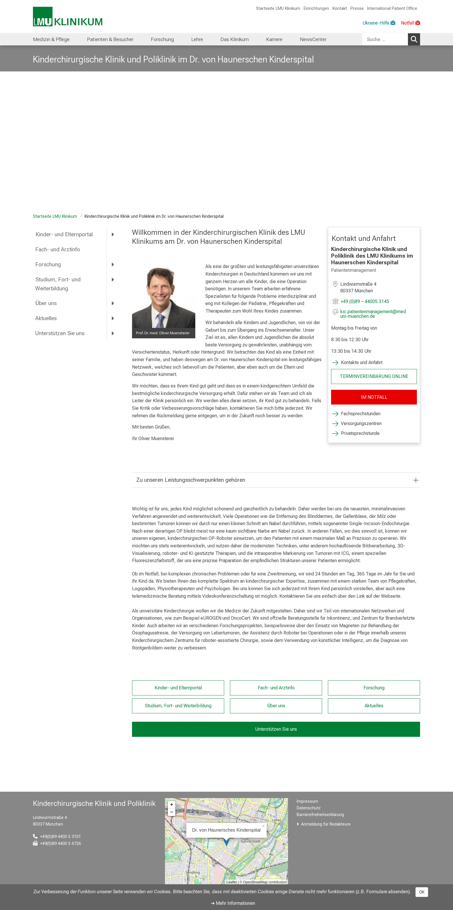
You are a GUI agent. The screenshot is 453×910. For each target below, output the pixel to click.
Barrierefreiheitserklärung (320, 814)
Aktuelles (46, 318)
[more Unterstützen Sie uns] (113, 333)
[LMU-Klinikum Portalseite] (67, 17)
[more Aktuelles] (113, 318)
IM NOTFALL (374, 397)
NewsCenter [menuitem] (313, 39)
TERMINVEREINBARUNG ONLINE (374, 376)
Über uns (46, 303)
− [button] (171, 812)
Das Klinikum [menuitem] (234, 39)
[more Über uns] (113, 303)
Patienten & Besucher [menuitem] (110, 39)
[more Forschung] (113, 264)
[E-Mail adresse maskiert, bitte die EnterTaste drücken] (378, 314)
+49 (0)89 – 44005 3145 (364, 301)
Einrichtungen (316, 8)
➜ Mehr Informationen (233, 903)
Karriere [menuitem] (274, 39)
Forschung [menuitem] (162, 39)
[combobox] (391, 39)
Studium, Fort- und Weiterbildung (58, 284)
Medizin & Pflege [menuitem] (51, 39)
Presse (357, 8)
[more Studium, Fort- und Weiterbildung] (113, 279)
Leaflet (231, 882)
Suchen (415, 39)
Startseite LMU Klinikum (278, 8)
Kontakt (340, 8)
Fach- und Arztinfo (57, 249)
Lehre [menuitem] (197, 39)
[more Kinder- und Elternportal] (113, 234)
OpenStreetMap (255, 882)
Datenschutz (309, 808)
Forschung (48, 264)
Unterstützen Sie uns (59, 333)
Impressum (307, 801)
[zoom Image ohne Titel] (163, 296)
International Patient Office (392, 8)
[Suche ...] (385, 39)
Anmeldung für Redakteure (326, 824)
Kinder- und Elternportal (64, 234)
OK (421, 892)
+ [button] (171, 804)
